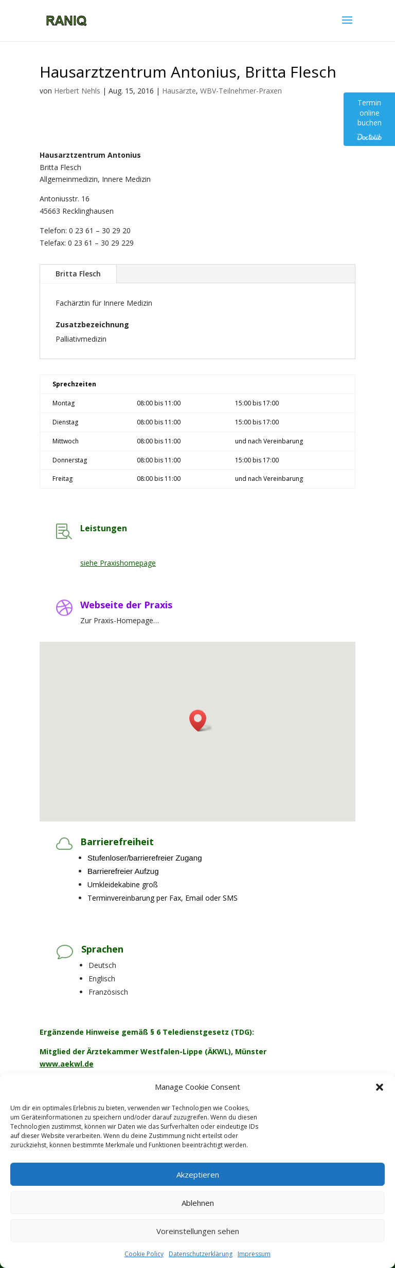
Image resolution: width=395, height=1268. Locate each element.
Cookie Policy (144, 1254)
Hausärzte (179, 91)
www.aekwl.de (67, 1064)
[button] (379, 1087)
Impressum (254, 1254)
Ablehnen (198, 1203)
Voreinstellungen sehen (197, 1231)
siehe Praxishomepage (118, 563)
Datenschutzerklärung (200, 1254)
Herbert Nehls (77, 91)
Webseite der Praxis (126, 605)
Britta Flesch (78, 273)
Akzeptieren (197, 1174)
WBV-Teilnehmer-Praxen (241, 91)
